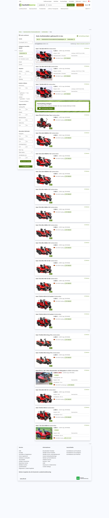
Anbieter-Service (47, 459)
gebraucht (22, 93)
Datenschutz (53, 464)
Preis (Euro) (21, 85)
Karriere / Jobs (46, 461)
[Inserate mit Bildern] (19, 101)
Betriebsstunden (22, 117)
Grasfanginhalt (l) (22, 144)
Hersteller (21, 56)
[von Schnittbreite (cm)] (22, 157)
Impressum (45, 464)
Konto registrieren (23, 456)
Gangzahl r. (21, 133)
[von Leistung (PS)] (22, 109)
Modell (20, 62)
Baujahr (20, 112)
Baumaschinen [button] (33, 8)
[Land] (26, 79)
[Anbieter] (19, 98)
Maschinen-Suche (23, 463)
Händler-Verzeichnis (24, 461)
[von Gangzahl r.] (22, 136)
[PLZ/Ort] (22, 73)
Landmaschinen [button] (23, 8)
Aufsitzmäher (23, 53)
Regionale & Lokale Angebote (26, 468)
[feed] (62, 243)
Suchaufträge (63, 1)
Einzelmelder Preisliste (48, 451)
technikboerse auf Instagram (74, 452)
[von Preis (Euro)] (22, 88)
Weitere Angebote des (35, 472)
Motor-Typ (21, 149)
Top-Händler (22, 459)
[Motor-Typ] (26, 152)
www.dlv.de (23, 478)
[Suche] (26, 42)
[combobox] (26, 59)
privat (28, 98)
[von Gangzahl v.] (22, 141)
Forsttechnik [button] (42, 8)
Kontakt (21, 452)
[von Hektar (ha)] (22, 125)
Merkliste (56, 1)
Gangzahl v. (21, 139)
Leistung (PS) (22, 106)
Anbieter (20, 97)
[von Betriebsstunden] (22, 120)
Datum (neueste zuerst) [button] (83, 43)
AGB (44, 463)
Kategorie (21, 50)
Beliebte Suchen (23, 464)
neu (27, 93)
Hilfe (20, 1)
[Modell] (26, 64)
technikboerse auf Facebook (74, 451)
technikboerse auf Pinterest (73, 454)
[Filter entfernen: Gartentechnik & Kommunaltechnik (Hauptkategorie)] (54, 39)
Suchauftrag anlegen (83, 36)
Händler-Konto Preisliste (49, 452)
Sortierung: (73, 43)
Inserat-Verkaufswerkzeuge (50, 456)
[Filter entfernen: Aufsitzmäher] (71, 39)
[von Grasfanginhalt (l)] (22, 146)
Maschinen (26, 166)
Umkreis (27, 71)
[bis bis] (29, 88)
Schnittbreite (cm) (23, 155)
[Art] (19, 92)
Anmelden (71, 1)
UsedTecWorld (22, 466)
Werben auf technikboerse (49, 457)
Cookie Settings (47, 466)
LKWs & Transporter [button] (53, 8)
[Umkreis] (29, 73)
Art (19, 91)
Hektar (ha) (21, 122)
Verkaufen (80, 5)
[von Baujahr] (22, 114)
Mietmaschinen (64, 8)
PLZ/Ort (20, 71)
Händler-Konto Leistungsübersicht (51, 454)
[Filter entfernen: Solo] (38, 39)
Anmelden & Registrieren (25, 454)
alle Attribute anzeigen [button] (26, 161)
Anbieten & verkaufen (24, 457)
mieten (21, 94)
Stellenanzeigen (48, 1)
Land (20, 76)
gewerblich (22, 98)
